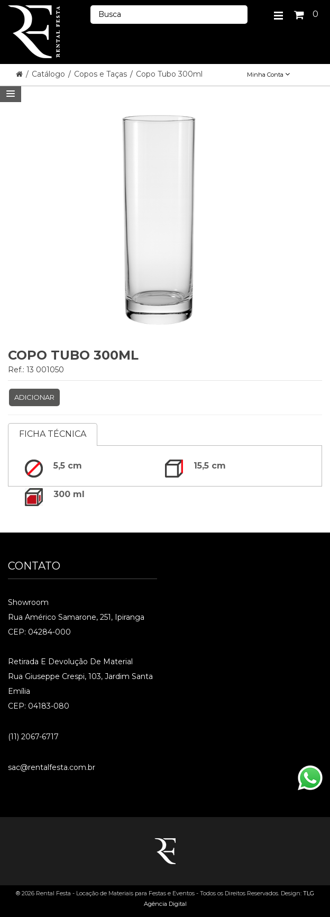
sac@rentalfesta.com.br (51, 767)
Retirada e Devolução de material (70, 661)
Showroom (28, 602)
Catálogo (49, 74)
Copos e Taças (101, 74)
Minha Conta (268, 74)
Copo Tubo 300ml (169, 74)
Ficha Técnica (52, 434)
